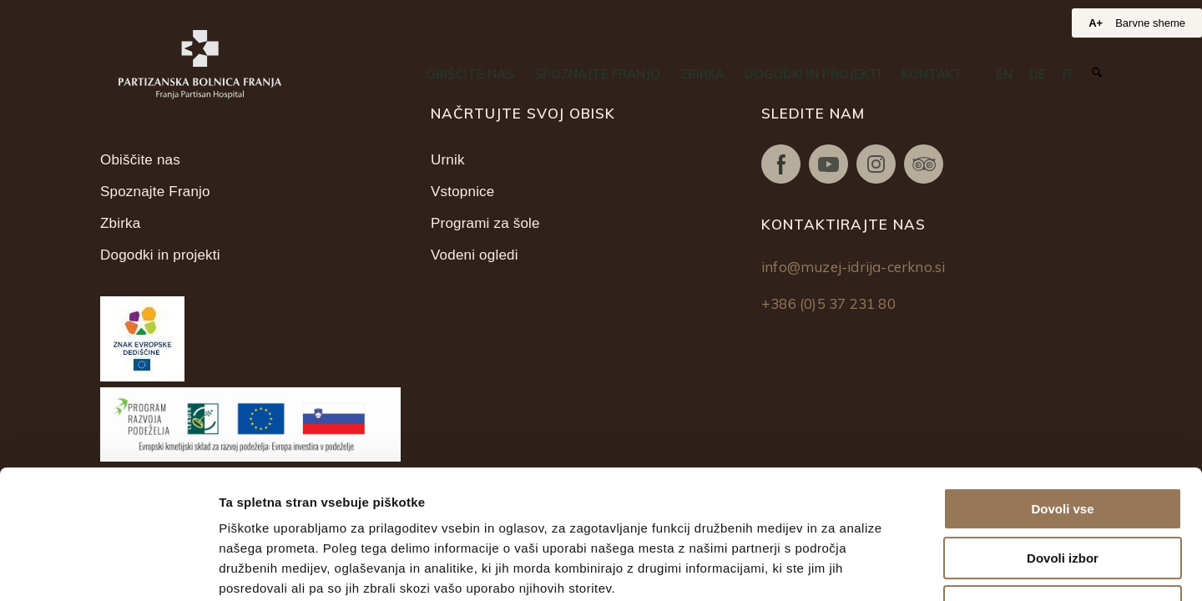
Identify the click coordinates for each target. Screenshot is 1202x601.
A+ (1095, 23)
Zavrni (1062, 478)
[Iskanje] (1097, 73)
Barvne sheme (1150, 23)
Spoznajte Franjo (155, 191)
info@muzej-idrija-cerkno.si (853, 266)
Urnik (448, 160)
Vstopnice (462, 191)
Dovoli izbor (1062, 429)
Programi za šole (485, 223)
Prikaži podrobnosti (866, 568)
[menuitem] (470, 74)
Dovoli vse (1062, 380)
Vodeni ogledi (474, 255)
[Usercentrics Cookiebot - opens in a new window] (108, 568)
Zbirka (120, 223)
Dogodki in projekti (160, 255)
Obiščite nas (140, 160)
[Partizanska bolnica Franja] (200, 64)
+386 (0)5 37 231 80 (828, 303)
